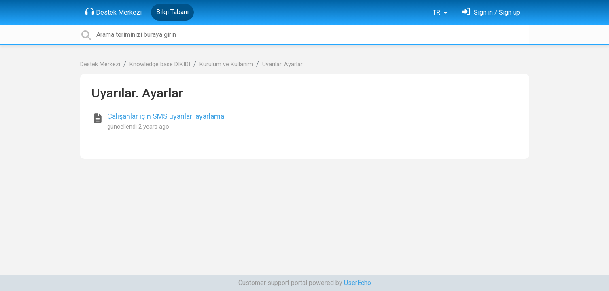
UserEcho (357, 283)
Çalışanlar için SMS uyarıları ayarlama (165, 116)
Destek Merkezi (113, 11)
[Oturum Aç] (490, 12)
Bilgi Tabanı (172, 12)
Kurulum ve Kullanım (226, 64)
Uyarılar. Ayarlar (282, 64)
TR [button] (437, 12)
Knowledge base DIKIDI (159, 64)
